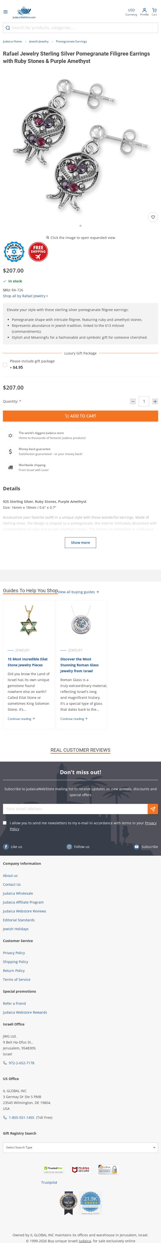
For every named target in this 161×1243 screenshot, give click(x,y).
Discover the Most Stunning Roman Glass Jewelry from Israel (79, 665)
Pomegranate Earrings (71, 41)
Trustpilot (49, 1182)
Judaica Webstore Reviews (24, 911)
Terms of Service (16, 979)
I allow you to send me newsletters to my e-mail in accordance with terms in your (83, 826)
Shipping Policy (15, 961)
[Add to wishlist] (153, 217)
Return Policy (14, 970)
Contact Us (12, 884)
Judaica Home (12, 41)
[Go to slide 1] (80, 226)
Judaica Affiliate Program (23, 902)
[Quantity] (144, 401)
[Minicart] (154, 12)
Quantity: (12, 401)
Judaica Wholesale (18, 893)
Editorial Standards (19, 920)
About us (10, 875)
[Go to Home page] (24, 12)
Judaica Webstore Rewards (25, 1012)
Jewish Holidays (16, 929)
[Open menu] (5, 12)
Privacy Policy (14, 952)
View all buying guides (78, 592)
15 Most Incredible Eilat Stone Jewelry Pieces (28, 662)
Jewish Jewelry (39, 41)
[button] (80, 145)
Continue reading (21, 719)
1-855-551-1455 (21, 1117)
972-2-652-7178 (21, 1063)
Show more (80, 542)
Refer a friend (14, 1003)
